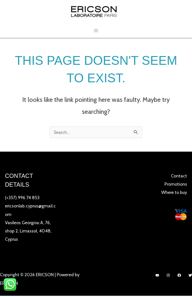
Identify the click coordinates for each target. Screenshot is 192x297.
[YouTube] (157, 276)
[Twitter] (190, 276)
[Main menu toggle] (96, 31)
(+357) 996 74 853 (22, 198)
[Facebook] (179, 276)
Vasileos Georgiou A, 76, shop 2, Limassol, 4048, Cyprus (28, 231)
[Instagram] (168, 276)
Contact (179, 176)
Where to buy (174, 193)
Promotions (175, 184)
